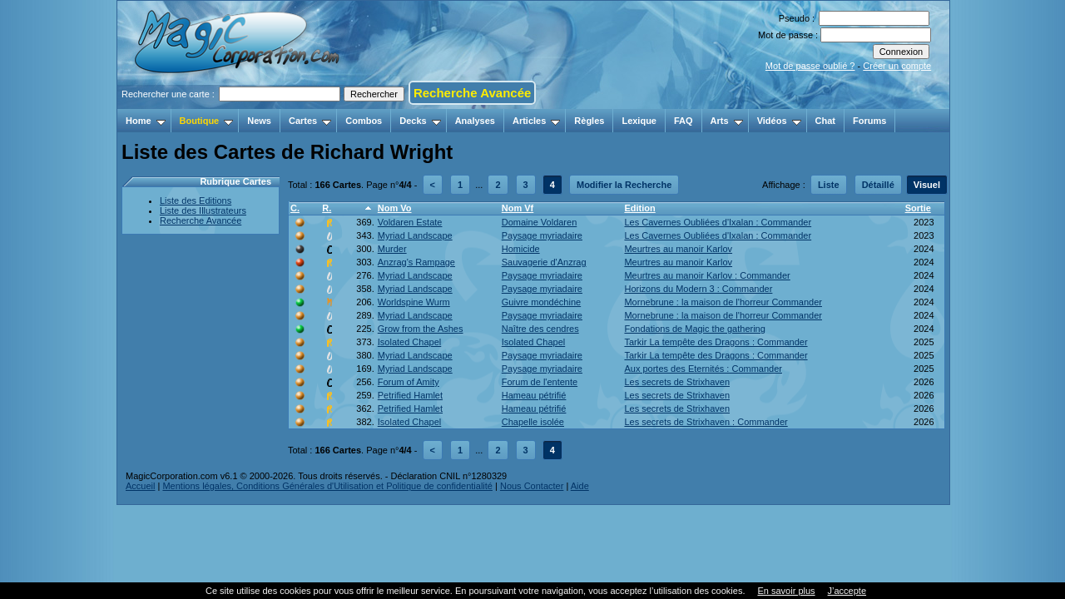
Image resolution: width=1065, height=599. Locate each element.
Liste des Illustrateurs (203, 210)
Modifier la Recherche (624, 185)
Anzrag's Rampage (416, 262)
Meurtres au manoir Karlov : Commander (707, 275)
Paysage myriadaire (542, 235)
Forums (869, 121)
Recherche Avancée (472, 93)
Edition (639, 208)
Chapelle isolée (533, 422)
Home (146, 121)
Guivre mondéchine (541, 302)
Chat (825, 121)
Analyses (475, 121)
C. (295, 208)
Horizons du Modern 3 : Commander (698, 289)
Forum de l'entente (539, 382)
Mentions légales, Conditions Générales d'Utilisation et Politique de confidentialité (327, 486)
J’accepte (847, 591)
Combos (363, 121)
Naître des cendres (540, 329)
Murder (392, 249)
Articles (536, 121)
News (259, 121)
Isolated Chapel (409, 342)
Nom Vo (395, 208)
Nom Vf (518, 208)
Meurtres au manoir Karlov (678, 249)
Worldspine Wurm (414, 302)
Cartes (310, 121)
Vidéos (779, 121)
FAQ (683, 121)
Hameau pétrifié (534, 395)
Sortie (918, 208)
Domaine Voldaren (539, 222)
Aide (580, 486)
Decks (419, 121)
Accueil (140, 486)
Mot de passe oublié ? (810, 66)
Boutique (207, 121)
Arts (727, 121)
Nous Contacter (531, 486)
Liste (829, 185)
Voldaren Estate (410, 222)
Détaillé (878, 185)
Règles (589, 121)
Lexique (639, 121)
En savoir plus (786, 591)
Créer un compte (897, 66)
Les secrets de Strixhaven (677, 382)
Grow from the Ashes (420, 329)
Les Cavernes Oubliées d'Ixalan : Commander (717, 222)
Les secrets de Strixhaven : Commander (705, 422)
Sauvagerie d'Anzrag (544, 262)
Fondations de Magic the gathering (694, 329)
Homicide (521, 249)
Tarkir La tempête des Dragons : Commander (715, 342)
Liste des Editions (195, 200)
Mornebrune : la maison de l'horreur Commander (723, 302)
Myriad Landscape (415, 235)
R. (326, 208)
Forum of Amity (408, 382)
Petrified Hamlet (410, 395)
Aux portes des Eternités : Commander (703, 369)
